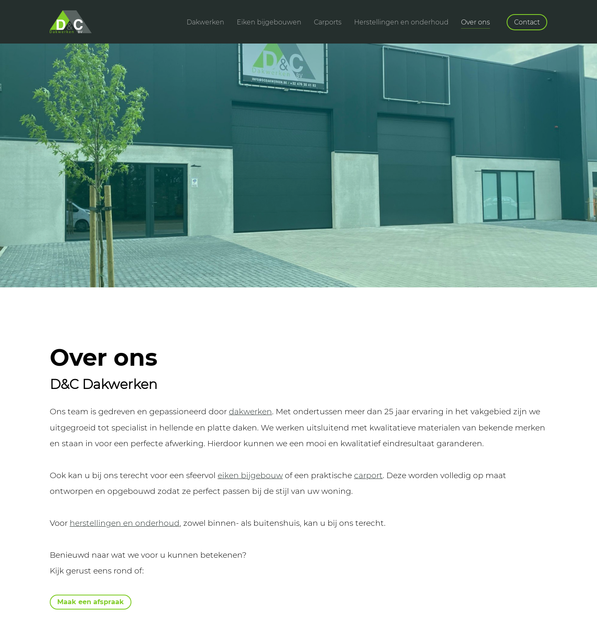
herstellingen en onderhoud (125, 523)
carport (368, 475)
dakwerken (250, 411)
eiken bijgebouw (250, 475)
